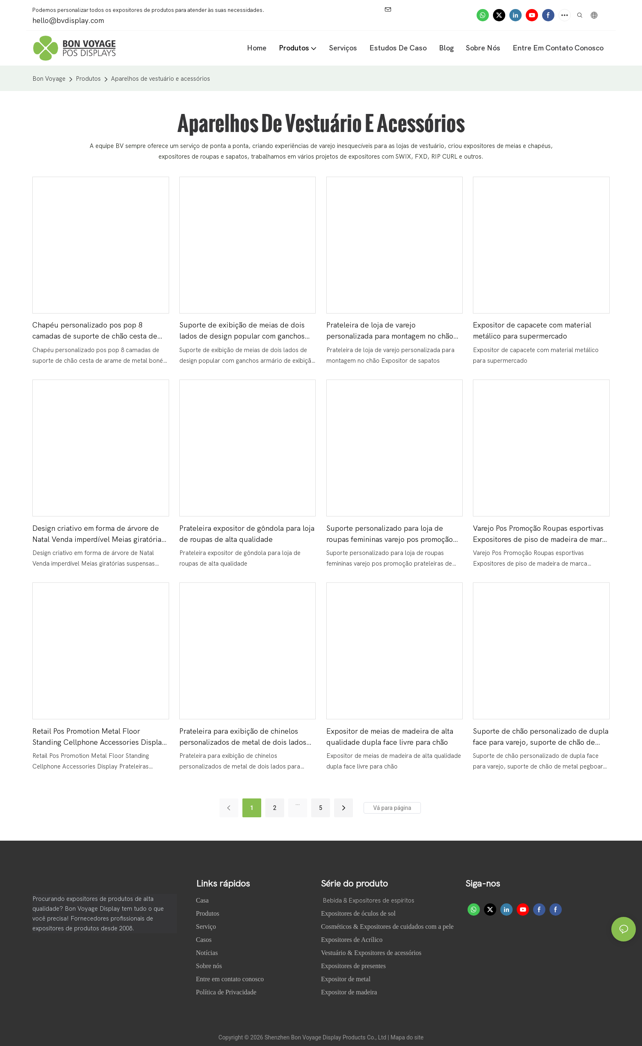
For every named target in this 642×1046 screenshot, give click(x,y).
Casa (203, 900)
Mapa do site (407, 1037)
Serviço (206, 926)
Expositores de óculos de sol (358, 913)
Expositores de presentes (353, 965)
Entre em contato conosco (230, 979)
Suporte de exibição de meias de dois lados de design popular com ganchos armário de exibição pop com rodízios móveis (242, 331)
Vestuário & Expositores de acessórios (371, 952)
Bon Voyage (49, 78)
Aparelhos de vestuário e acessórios (160, 78)
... (297, 803)
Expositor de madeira (349, 992)
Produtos (88, 78)
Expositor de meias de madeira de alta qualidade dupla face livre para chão (389, 737)
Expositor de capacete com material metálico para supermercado (532, 331)
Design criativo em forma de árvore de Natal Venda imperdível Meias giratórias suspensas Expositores (98, 534)
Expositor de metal (346, 979)
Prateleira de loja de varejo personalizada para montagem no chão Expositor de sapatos (389, 331)
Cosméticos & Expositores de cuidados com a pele (387, 926)
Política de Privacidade (226, 992)
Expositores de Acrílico (351, 939)
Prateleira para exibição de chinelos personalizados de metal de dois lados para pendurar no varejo (242, 737)
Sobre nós (210, 965)
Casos (204, 939)
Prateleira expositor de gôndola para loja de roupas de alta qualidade (246, 534)
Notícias (207, 952)
